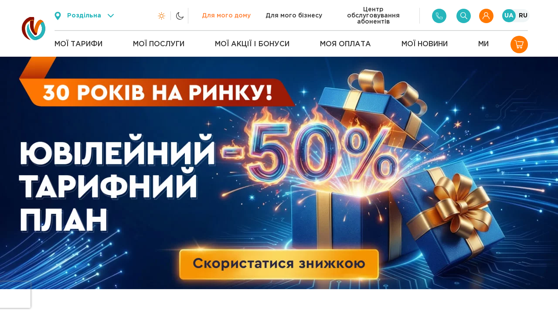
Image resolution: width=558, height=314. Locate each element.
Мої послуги (158, 44)
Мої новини (424, 44)
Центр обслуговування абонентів (373, 15)
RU (523, 15)
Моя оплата (345, 44)
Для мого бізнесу (293, 15)
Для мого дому (226, 15)
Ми (483, 44)
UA (509, 15)
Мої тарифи (78, 44)
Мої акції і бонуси (252, 44)
